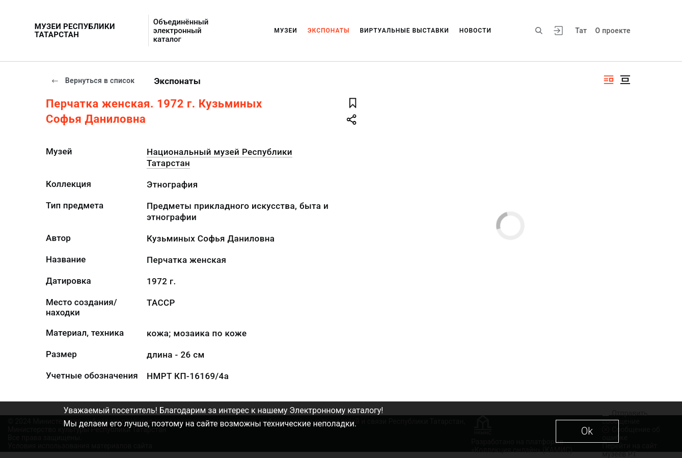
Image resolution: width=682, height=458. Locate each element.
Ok (587, 431)
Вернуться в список (92, 80)
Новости (475, 30)
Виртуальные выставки (404, 30)
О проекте (612, 30)
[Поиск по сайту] (538, 30)
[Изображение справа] (609, 79)
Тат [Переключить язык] (581, 30)
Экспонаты (329, 30)
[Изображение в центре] (625, 79)
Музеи (285, 30)
